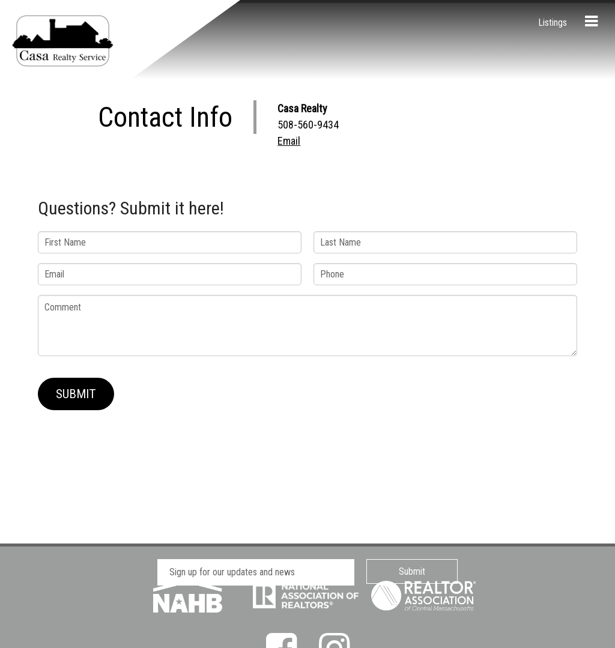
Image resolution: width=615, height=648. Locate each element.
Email (288, 141)
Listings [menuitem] (552, 22)
